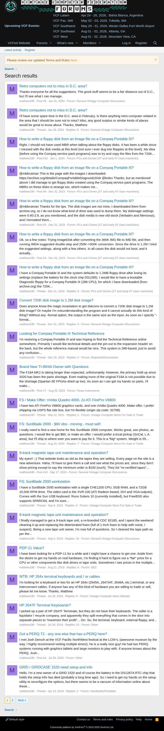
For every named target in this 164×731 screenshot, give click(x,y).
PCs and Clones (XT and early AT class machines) (107, 158)
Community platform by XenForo (82, 727)
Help (139, 719)
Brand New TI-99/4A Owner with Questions (54, 367)
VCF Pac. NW (63, 20)
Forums (42, 43)
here (74, 60)
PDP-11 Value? (31, 548)
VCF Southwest (64, 26)
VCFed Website (19, 43)
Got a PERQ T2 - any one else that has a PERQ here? (63, 634)
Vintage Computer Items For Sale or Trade (117, 414)
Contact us (83, 719)
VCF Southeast (64, 31)
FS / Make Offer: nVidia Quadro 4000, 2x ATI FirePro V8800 (67, 400)
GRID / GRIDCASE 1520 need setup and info (55, 667)
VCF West (60, 36)
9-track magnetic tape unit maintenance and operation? (63, 453)
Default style (15, 719)
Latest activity (13, 50)
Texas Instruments (88, 390)
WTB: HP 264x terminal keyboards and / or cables (59, 576)
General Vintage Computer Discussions (100, 101)
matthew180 (27, 101)
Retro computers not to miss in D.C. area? (53, 86)
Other (94, 624)
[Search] (155, 43)
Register (30, 50)
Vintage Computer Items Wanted (109, 596)
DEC (94, 567)
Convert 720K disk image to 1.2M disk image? (56, 300)
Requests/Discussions (104, 357)
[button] (51, 43)
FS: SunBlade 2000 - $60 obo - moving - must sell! (60, 424)
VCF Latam (61, 15)
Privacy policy (124, 719)
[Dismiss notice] (155, 60)
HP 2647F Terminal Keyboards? (45, 605)
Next (21, 700)
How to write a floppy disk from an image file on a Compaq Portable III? (76, 139)
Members (90, 43)
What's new (65, 43)
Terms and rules (103, 719)
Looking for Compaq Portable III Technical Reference (61, 334)
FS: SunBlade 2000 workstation (44, 482)
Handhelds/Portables (103, 691)
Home (148, 719)
